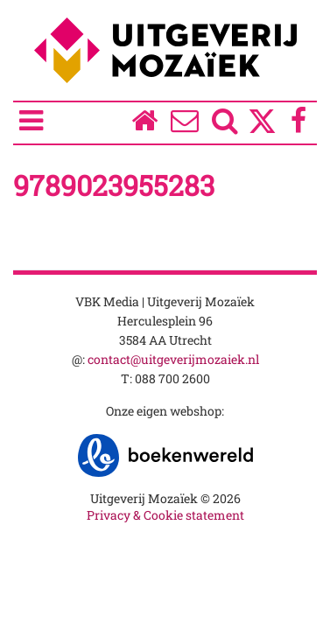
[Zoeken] (225, 125)
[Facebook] (299, 125)
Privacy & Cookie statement (165, 515)
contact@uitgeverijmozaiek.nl (173, 359)
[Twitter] (262, 130)
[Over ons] (185, 125)
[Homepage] (144, 125)
